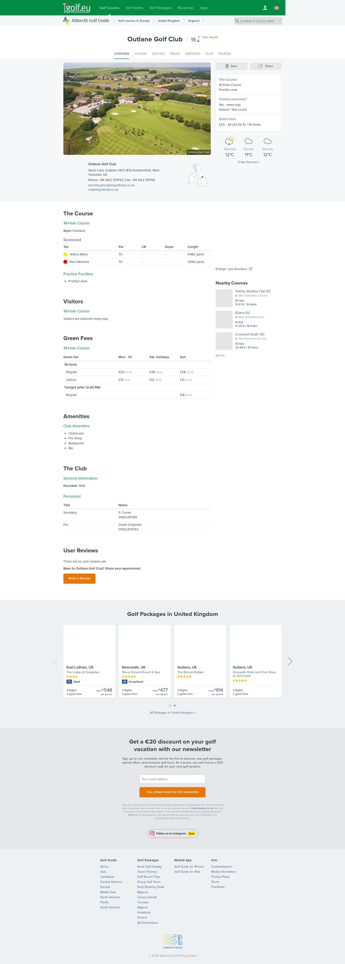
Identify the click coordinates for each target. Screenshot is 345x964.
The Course (228, 79)
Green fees (227, 118)
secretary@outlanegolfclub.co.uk (111, 185)
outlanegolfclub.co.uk (103, 189)
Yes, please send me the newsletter (172, 790)
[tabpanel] (172, 662)
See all (220, 355)
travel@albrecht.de (202, 806)
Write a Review (79, 577)
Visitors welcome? (233, 99)
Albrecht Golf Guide (90, 20)
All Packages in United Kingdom (171, 711)
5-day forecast (247, 162)
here (131, 812)
